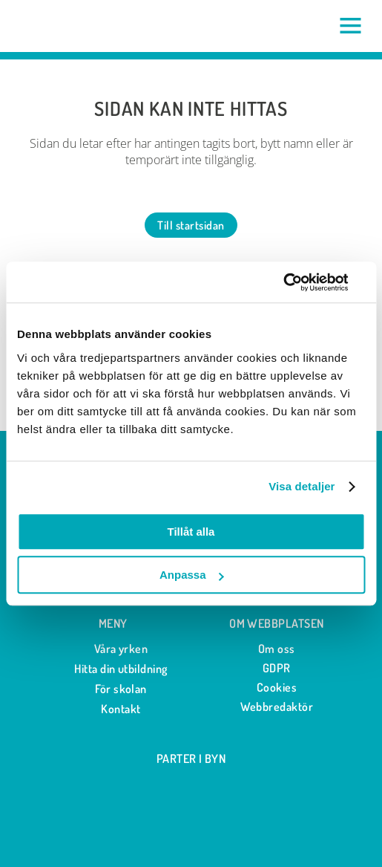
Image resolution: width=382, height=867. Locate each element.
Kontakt (112, 709)
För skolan (113, 689)
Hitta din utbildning (113, 669)
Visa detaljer (302, 486)
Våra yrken (113, 649)
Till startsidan (190, 225)
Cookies (277, 687)
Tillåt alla (191, 531)
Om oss (276, 648)
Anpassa (191, 574)
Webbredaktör (277, 706)
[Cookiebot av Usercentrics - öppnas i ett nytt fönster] (300, 282)
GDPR (277, 668)
